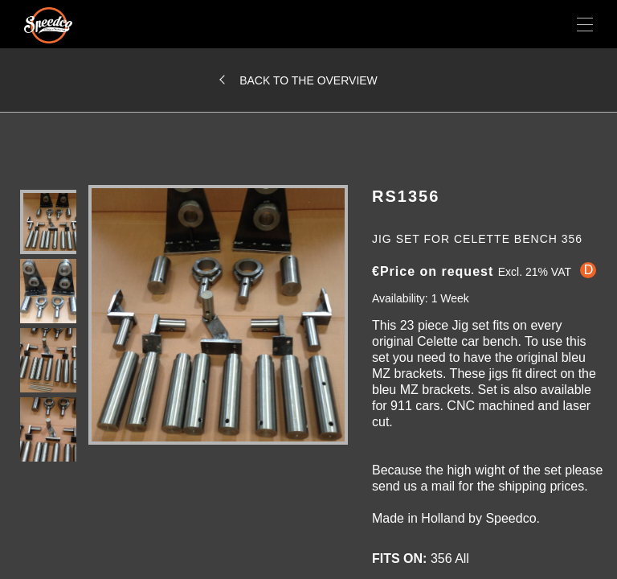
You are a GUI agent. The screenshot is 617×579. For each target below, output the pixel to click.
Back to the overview (308, 80)
